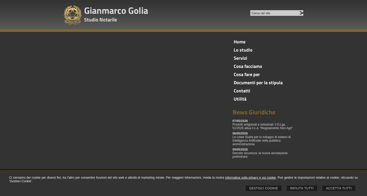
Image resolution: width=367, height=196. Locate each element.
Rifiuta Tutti (302, 188)
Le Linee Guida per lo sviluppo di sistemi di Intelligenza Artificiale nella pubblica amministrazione (261, 140)
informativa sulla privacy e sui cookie (250, 177)
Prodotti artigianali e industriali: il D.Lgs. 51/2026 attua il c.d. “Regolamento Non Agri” (262, 126)
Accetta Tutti (339, 188)
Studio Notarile (100, 19)
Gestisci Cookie (263, 188)
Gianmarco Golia (116, 10)
